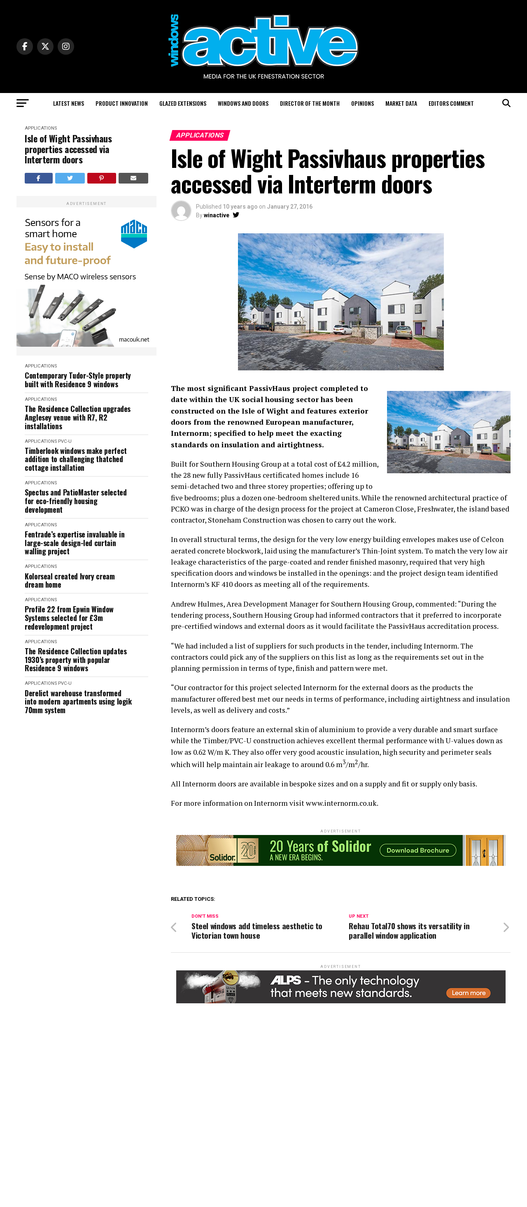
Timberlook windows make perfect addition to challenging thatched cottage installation (76, 459)
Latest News (68, 103)
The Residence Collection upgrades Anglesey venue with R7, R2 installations (78, 417)
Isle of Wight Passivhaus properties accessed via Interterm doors (68, 149)
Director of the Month (310, 103)
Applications (41, 128)
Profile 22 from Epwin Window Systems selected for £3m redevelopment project (69, 617)
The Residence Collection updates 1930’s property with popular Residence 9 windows (75, 659)
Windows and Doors (243, 103)
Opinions (362, 103)
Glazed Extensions (182, 103)
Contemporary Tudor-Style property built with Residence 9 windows (78, 379)
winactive (216, 215)
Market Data (401, 103)
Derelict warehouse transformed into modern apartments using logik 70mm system (78, 701)
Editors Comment (451, 103)
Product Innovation (122, 103)
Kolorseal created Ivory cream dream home (70, 580)
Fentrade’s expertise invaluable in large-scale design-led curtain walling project (75, 543)
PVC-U (65, 441)
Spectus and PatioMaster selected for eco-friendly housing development (75, 501)
